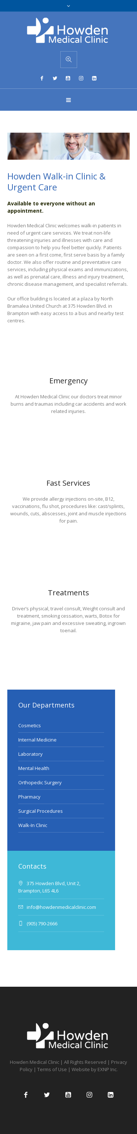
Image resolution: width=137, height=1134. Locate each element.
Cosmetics (29, 725)
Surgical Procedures (40, 811)
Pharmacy (29, 796)
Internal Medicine (37, 739)
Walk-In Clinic (32, 825)
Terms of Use (52, 1069)
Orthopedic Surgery (40, 782)
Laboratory (30, 754)
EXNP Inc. (108, 1069)
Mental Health (33, 768)
